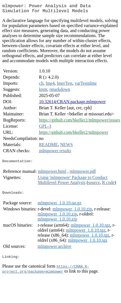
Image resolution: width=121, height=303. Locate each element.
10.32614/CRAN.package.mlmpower (72, 103)
